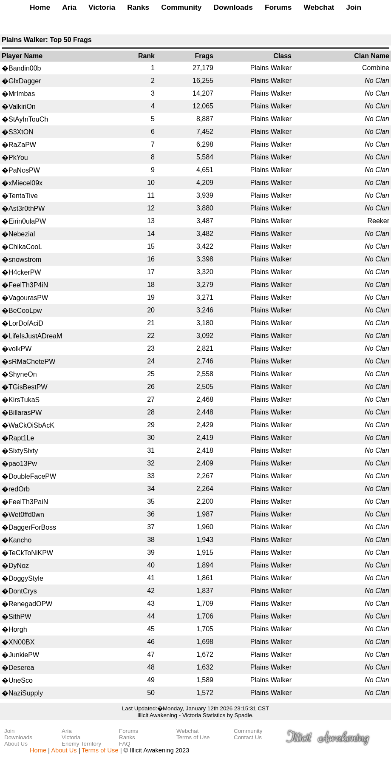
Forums (278, 7)
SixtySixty (23, 450)
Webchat (318, 7)
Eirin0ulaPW (27, 221)
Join (353, 7)
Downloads (232, 7)
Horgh (17, 629)
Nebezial (21, 234)
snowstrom (24, 259)
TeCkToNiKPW (30, 552)
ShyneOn (22, 374)
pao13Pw (22, 463)
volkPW (19, 348)
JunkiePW (23, 654)
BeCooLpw (25, 310)
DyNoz (18, 565)
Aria (69, 7)
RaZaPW (22, 144)
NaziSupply (25, 693)
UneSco (20, 680)
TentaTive (23, 195)
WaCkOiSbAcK (31, 425)
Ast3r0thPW (26, 208)
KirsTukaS (24, 399)
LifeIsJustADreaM (35, 336)
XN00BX (21, 642)
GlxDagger (24, 81)
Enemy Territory (81, 744)
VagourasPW (28, 297)
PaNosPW (24, 170)
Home (40, 7)
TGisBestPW (28, 387)
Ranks (138, 7)
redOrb (19, 489)
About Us (16, 744)
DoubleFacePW (32, 476)
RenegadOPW (30, 603)
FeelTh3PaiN (28, 501)
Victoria (101, 7)
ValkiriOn (22, 106)
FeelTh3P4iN (28, 285)
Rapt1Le (21, 438)
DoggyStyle (25, 578)
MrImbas (21, 93)
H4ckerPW (24, 272)
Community (181, 7)
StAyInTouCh (28, 119)
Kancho (19, 540)
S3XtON (21, 132)
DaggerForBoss (32, 527)
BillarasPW (25, 412)
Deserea (21, 667)
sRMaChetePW (31, 361)
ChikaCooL (25, 246)
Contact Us (248, 737)
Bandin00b (24, 68)
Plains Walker (271, 67)
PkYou (18, 157)
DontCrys (22, 591)
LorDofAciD (25, 323)
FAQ (124, 744)
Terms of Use (193, 737)
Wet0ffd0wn (26, 514)
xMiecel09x (25, 183)
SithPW (19, 616)
